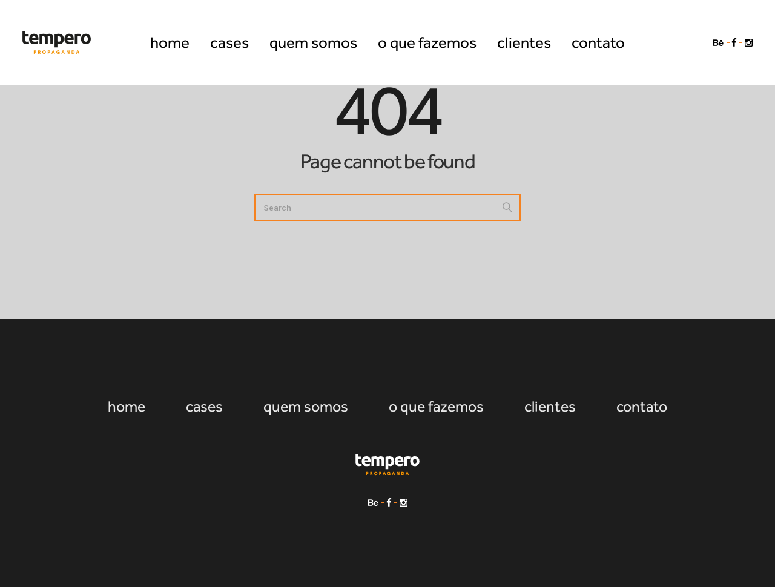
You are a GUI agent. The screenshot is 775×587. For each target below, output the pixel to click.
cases (204, 406)
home (126, 406)
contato (641, 406)
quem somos (305, 406)
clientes (550, 406)
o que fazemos (436, 406)
